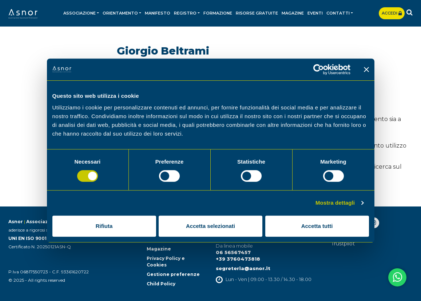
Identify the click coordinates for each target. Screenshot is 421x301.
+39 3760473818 (238, 259)
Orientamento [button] (120, 13)
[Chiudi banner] (366, 69)
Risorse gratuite (257, 13)
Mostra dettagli (335, 203)
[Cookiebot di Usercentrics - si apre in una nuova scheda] (318, 69)
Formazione (217, 13)
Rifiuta (104, 226)
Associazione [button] (79, 13)
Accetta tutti (317, 226)
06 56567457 (233, 252)
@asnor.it (257, 268)
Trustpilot (343, 243)
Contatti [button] (338, 13)
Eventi (315, 13)
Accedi (392, 13)
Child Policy (161, 283)
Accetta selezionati (210, 226)
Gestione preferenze (173, 274)
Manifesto (157, 13)
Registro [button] (185, 13)
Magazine (293, 13)
